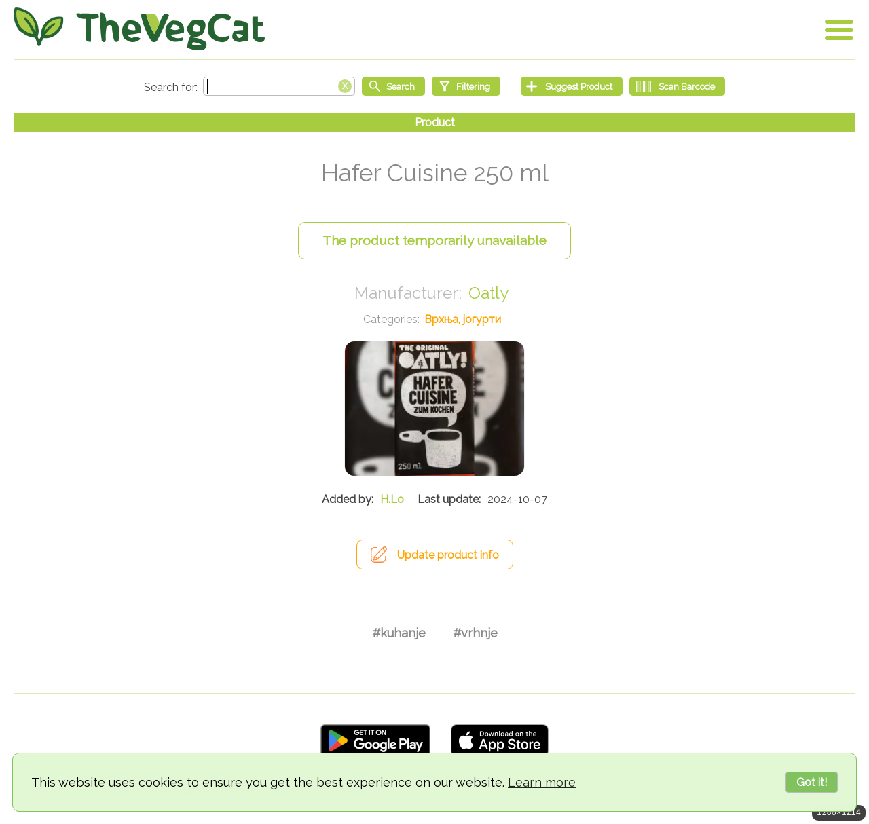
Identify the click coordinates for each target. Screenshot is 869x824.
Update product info (448, 554)
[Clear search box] (345, 85)
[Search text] (279, 86)
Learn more (542, 782)
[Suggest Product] (572, 86)
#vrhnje (475, 633)
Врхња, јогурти (462, 319)
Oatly (488, 293)
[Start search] (393, 86)
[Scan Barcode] (677, 86)
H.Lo (392, 499)
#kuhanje (399, 633)
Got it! (811, 782)
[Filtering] (466, 86)
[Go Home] (139, 29)
